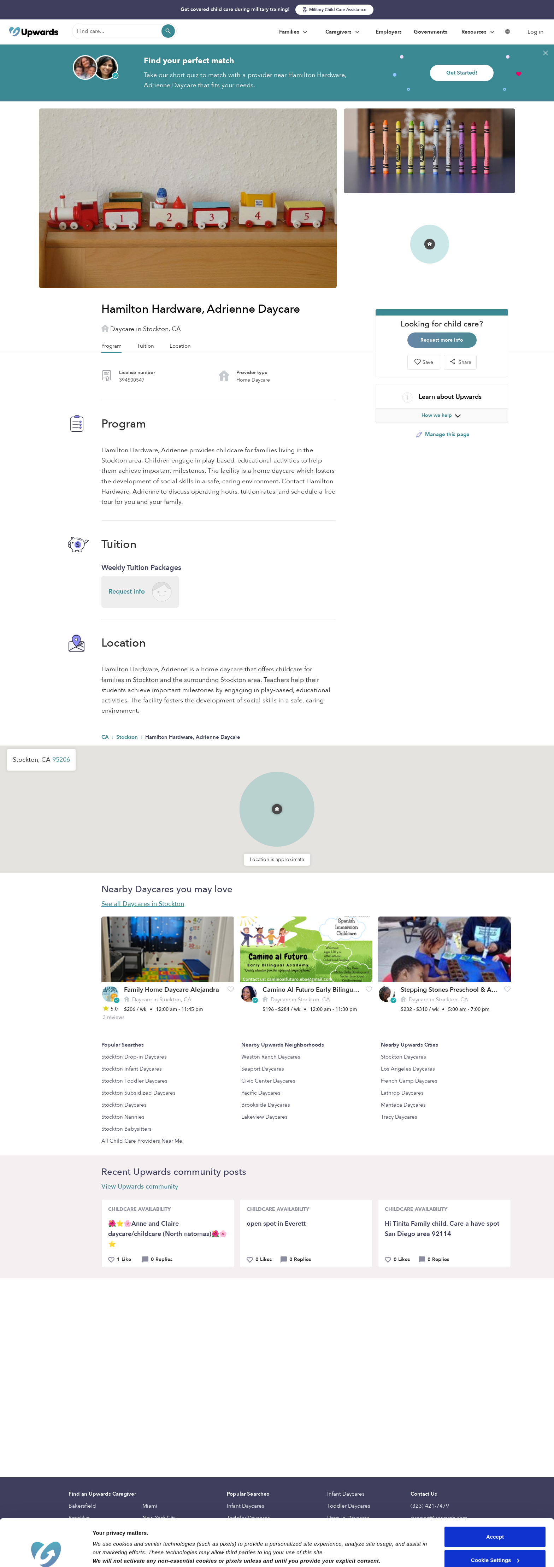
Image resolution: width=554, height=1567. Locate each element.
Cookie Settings (495, 1516)
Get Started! (461, 73)
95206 (61, 759)
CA (105, 737)
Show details (109, 1553)
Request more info (441, 340)
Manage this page (443, 434)
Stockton (127, 737)
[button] (277, 809)
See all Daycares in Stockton (142, 904)
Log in (535, 32)
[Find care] (124, 31)
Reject (495, 1539)
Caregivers (343, 32)
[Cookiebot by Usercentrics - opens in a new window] (46, 1553)
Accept (495, 1493)
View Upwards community (139, 1186)
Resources (478, 32)
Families (294, 32)
